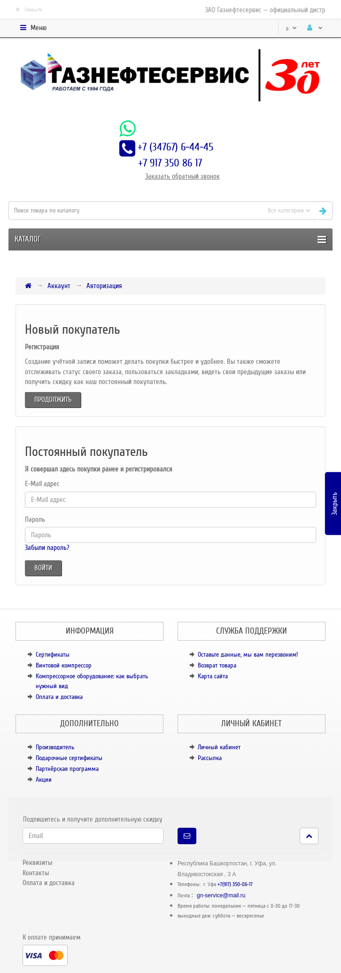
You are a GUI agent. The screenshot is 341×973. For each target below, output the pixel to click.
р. (291, 28)
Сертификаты (53, 655)
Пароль (35, 519)
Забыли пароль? (47, 547)
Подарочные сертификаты (69, 758)
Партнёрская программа (67, 769)
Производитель (55, 747)
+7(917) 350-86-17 (235, 884)
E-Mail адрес (42, 483)
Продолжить (52, 399)
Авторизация (104, 286)
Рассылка (210, 758)
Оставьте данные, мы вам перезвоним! (248, 655)
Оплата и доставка (59, 697)
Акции (44, 780)
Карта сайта (213, 676)
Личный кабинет (219, 747)
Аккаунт (58, 286)
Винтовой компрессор (64, 665)
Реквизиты (37, 862)
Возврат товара (217, 665)
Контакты (36, 873)
